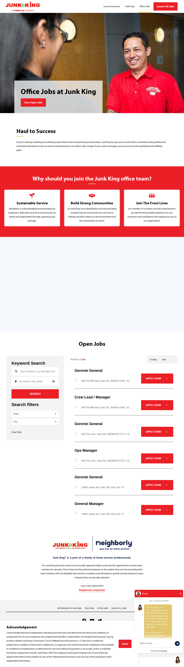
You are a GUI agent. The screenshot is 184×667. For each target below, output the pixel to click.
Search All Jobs (165, 6)
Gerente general (89, 371)
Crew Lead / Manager (92, 397)
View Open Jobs (33, 102)
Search (35, 393)
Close (125, 643)
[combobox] (34, 381)
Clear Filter (16, 432)
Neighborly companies (92, 590)
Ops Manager (86, 450)
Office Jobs (145, 6)
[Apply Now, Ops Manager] (157, 458)
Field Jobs (130, 6)
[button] (53, 381)
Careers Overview (111, 6)
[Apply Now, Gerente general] (157, 379)
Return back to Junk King (69, 608)
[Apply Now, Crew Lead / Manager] (157, 405)
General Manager (89, 504)
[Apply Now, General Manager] (157, 510)
